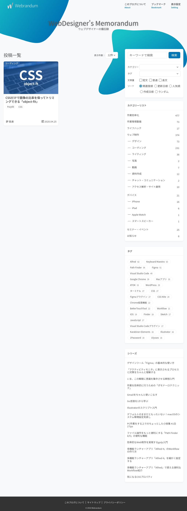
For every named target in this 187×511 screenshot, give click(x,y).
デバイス (153, 195)
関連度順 (146, 86)
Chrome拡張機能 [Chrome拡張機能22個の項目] (140, 302)
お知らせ (153, 236)
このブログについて (135, 5)
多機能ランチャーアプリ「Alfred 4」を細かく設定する (153, 459)
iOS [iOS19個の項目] (133, 314)
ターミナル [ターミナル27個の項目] (137, 291)
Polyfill (10, 106)
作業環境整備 (153, 122)
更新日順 (161, 86)
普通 (153, 80)
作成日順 (147, 91)
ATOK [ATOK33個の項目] (134, 285)
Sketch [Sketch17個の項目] (166, 314)
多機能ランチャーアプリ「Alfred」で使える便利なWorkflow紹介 (154, 469)
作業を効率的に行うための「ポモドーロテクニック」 (153, 387)
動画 (156, 167)
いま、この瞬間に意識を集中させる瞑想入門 (150, 378)
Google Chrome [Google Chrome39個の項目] (140, 279)
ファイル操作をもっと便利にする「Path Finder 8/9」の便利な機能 (152, 434)
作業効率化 (153, 115)
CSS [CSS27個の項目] (155, 291)
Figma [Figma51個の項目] (157, 267)
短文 (143, 80)
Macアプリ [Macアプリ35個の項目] (163, 279)
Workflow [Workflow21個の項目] (163, 308)
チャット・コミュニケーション (156, 180)
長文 (163, 80)
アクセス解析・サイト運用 (156, 187)
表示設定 (176, 5)
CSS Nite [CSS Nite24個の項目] (163, 297)
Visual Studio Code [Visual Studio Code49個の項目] (141, 273)
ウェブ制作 (153, 135)
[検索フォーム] (147, 55)
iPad (156, 208)
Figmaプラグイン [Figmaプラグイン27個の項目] (140, 297)
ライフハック (153, 128)
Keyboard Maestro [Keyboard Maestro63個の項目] (157, 261)
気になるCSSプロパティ (139, 476)
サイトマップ (93, 502)
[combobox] (160, 67)
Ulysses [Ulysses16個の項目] (157, 338)
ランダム (162, 91)
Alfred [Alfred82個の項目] (135, 261)
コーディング (156, 148)
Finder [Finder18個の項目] (149, 314)
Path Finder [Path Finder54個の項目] (137, 267)
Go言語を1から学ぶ (137, 401)
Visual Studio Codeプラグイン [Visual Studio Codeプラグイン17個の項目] (147, 326)
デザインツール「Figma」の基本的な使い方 (150, 363)
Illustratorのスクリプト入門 (142, 407)
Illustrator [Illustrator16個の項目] (167, 332)
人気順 (174, 86)
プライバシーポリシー (114, 502)
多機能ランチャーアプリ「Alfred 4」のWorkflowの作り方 (153, 450)
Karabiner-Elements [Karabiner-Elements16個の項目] (142, 332)
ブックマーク (158, 5)
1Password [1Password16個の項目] (137, 338)
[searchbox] (142, 67)
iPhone (156, 202)
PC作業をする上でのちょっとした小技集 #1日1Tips (151, 425)
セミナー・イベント (153, 230)
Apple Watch (156, 215)
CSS (20, 106)
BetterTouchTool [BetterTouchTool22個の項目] (140, 308)
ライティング (156, 154)
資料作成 (156, 174)
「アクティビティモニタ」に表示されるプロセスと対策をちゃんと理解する (153, 371)
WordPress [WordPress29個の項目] (153, 285)
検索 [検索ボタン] (174, 55)
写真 (156, 161)
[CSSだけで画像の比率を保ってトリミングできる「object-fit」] (31, 93)
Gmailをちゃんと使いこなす (142, 394)
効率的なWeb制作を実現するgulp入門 (147, 442)
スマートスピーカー (156, 221)
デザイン (156, 141)
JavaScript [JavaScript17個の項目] (137, 320)
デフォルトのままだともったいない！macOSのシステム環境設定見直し (153, 415)
